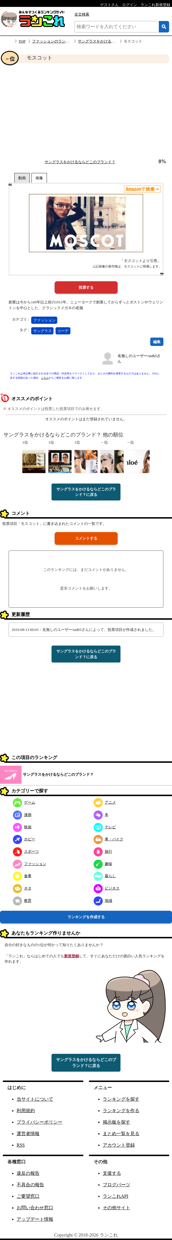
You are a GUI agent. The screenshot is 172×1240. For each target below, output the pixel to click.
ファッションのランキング (54, 41)
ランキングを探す (121, 1099)
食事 (22, 876)
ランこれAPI (115, 1196)
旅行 (103, 851)
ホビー (24, 839)
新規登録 (71, 956)
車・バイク (108, 839)
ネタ (22, 888)
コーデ (62, 331)
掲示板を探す (116, 1122)
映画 (22, 827)
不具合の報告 (30, 1184)
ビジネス (107, 888)
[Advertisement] (86, 111)
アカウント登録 (119, 1145)
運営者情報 (28, 1133)
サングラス (42, 331)
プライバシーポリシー (39, 1122)
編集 (157, 342)
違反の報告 (28, 1173)
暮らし (105, 876)
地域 (103, 900)
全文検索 (81, 14)
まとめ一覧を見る (121, 1133)
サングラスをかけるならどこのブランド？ (113, 41)
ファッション (44, 320)
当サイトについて (35, 1099)
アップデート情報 (35, 1219)
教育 (22, 900)
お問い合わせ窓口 (35, 1207)
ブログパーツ (116, 1184)
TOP (22, 41)
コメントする (86, 538)
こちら (45, 377)
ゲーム (24, 802)
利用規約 (26, 1110)
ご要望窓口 (28, 1196)
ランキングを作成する (86, 917)
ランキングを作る (121, 1110)
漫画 (22, 814)
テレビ (105, 827)
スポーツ (26, 851)
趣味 (103, 864)
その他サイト (116, 1207)
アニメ (105, 802)
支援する (112, 1173)
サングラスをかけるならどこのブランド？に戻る (86, 492)
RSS (21, 1145)
